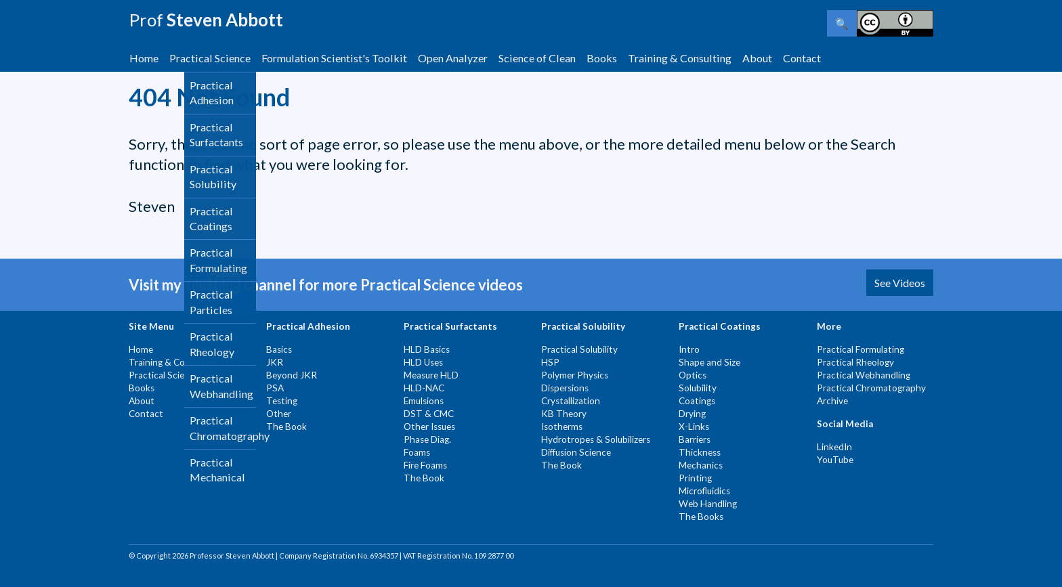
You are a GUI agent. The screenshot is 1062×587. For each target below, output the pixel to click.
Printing (695, 478)
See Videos (899, 282)
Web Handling (708, 503)
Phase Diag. (427, 439)
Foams (417, 452)
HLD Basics (427, 349)
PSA (275, 388)
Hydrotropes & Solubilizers (595, 439)
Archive (832, 400)
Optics (692, 375)
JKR (274, 362)
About (757, 57)
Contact (802, 57)
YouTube (835, 459)
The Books (701, 516)
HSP (550, 362)
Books (602, 57)
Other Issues (429, 426)
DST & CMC (429, 413)
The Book (286, 426)
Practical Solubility (579, 349)
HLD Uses (423, 362)
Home (143, 57)
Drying (692, 413)
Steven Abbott (206, 19)
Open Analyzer (453, 57)
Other (278, 413)
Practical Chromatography (871, 388)
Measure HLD (431, 375)
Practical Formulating (860, 349)
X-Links (694, 426)
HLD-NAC (424, 388)
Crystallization (570, 400)
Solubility (698, 388)
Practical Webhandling (863, 375)
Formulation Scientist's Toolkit (334, 57)
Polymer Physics (574, 375)
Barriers (694, 439)
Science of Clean (537, 57)
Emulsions (424, 400)
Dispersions (565, 388)
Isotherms (561, 426)
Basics (279, 349)
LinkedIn (834, 446)
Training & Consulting (679, 57)
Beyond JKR (291, 375)
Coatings (697, 400)
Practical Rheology (855, 362)
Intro (689, 349)
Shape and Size (709, 362)
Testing (281, 400)
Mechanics (701, 465)
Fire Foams (425, 465)
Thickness (700, 452)
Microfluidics (704, 490)
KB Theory (564, 413)
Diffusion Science (576, 452)
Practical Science (210, 57)
